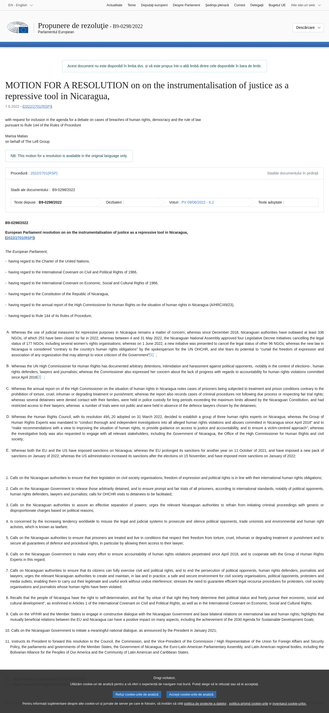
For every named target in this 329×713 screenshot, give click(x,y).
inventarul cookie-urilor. (289, 707)
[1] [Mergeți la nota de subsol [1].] (151, 355)
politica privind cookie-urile (248, 707)
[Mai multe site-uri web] (306, 5)
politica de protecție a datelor (205, 707)
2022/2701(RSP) (37, 106)
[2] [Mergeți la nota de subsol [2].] (39, 377)
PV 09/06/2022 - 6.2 (198, 202)
